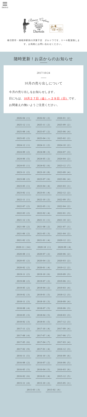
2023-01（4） (44, 192)
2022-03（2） (24, 213)
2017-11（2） (24, 328)
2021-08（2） (44, 226)
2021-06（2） (24, 233)
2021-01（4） (44, 240)
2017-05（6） (24, 342)
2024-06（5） (24, 158)
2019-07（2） (44, 281)
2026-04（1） (24, 118)
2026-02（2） (44, 118)
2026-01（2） (64, 118)
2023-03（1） (64, 186)
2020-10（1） (45, 247)
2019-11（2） (24, 274)
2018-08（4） (24, 308)
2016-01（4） (44, 376)
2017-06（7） (64, 335)
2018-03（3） (64, 315)
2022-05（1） (44, 206)
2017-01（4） (44, 349)
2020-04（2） (44, 260)
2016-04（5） (44, 369)
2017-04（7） (44, 342)
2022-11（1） (24, 199)
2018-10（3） (44, 301)
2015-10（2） (44, 383)
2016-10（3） (44, 355)
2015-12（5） (64, 376)
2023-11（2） (24, 172)
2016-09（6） (64, 355)
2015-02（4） (54, 389)
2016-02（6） (24, 376)
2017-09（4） (64, 328)
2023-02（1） (24, 192)
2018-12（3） (64, 294)
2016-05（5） (24, 369)
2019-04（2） (44, 287)
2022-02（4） (44, 213)
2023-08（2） (24, 179)
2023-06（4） (64, 179)
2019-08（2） (24, 281)
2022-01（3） (64, 213)
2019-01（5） (44, 294)
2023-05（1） (24, 186)
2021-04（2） (64, 233)
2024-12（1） (24, 145)
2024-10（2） (64, 145)
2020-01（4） (44, 267)
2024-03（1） (24, 165)
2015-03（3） (34, 389)
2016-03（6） (64, 369)
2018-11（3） (24, 301)
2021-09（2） (24, 226)
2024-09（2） (24, 152)
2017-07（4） (44, 335)
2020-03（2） (64, 260)
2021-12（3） (24, 220)
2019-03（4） (64, 287)
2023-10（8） (44, 172)
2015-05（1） (64, 383)
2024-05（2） (44, 158)
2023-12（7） (64, 165)
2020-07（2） (44, 254)
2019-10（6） (44, 274)
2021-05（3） (44, 233)
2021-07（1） (64, 226)
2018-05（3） (24, 315)
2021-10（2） (64, 220)
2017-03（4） (64, 342)
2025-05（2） (24, 138)
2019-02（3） (24, 294)
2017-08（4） (24, 335)
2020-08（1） (24, 254)
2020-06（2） (64, 254)
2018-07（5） (44, 308)
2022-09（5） (64, 199)
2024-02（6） (44, 165)
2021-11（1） (44, 220)
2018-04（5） (44, 315)
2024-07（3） (64, 152)
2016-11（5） (24, 355)
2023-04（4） (44, 186)
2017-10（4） (44, 328)
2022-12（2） (64, 192)
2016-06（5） (64, 362)
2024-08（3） (44, 152)
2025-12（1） (24, 124)
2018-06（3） (64, 308)
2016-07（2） (44, 362)
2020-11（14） (24, 247)
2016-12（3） (64, 349)
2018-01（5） (44, 321)
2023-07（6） (44, 179)
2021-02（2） (24, 240)
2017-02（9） (24, 349)
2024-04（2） (64, 158)
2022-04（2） (64, 206)
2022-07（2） (24, 206)
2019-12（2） (64, 267)
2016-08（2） (24, 362)
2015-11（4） (24, 383)
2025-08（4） (24, 131)
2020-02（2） (24, 267)
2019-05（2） (24, 287)
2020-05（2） (24, 260)
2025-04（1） (44, 138)
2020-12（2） (64, 240)
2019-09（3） (64, 274)
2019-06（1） (64, 281)
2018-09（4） (64, 301)
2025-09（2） (64, 124)
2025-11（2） (44, 124)
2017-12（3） (64, 321)
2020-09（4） (65, 247)
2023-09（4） (64, 172)
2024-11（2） (44, 145)
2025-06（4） (64, 131)
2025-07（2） (44, 131)
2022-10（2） (44, 199)
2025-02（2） (64, 138)
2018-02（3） (24, 321)
